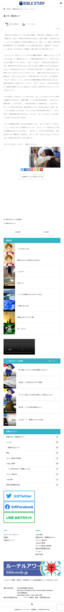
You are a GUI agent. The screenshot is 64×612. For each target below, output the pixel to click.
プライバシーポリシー (11, 534)
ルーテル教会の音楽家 (32, 458)
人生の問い (32, 479)
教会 (32, 452)
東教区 (6, 537)
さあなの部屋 (32, 463)
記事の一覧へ (52, 361)
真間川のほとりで (11, 219)
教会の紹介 (39, 554)
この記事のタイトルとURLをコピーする (32, 176)
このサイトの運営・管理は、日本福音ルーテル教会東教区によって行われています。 (31, 580)
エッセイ (32, 442)
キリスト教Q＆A (32, 474)
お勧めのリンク (9, 540)
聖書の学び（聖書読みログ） (32, 437)
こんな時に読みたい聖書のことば (33, 468)
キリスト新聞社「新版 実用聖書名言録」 (37, 597)
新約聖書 (18, 219)
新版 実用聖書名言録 (32, 484)
